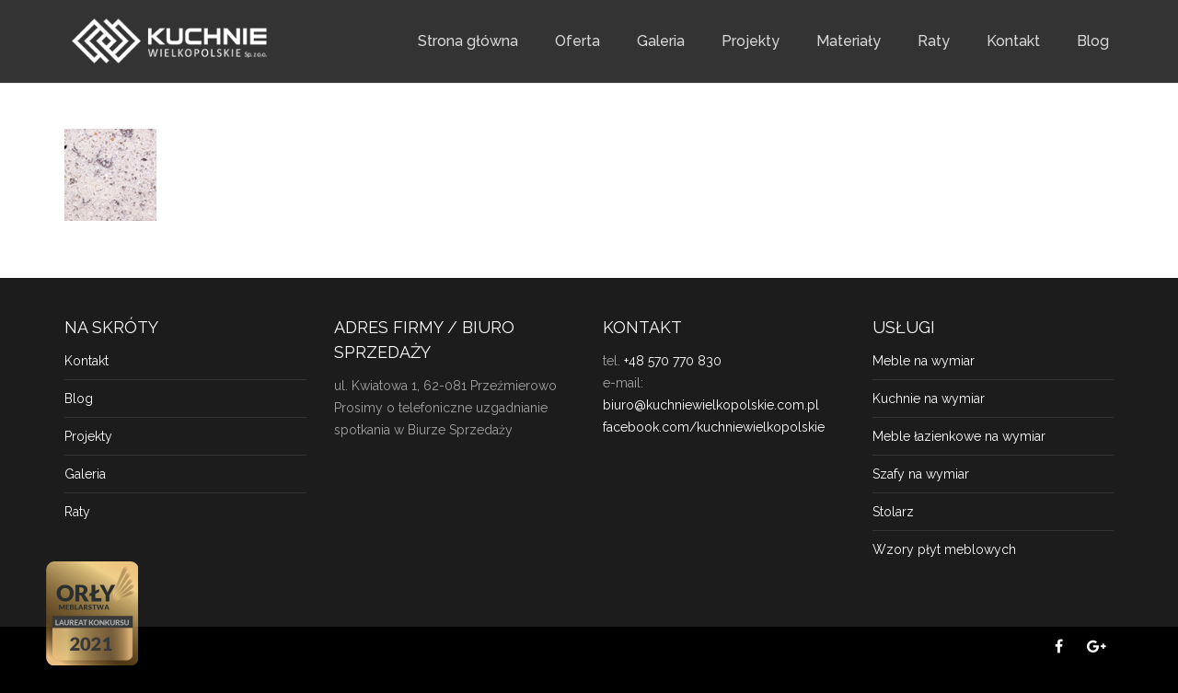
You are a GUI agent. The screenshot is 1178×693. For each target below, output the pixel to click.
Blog (1093, 41)
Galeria (661, 41)
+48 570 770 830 (673, 360)
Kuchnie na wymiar (928, 398)
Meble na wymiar (923, 360)
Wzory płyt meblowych (944, 549)
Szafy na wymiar (920, 474)
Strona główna (468, 41)
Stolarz (893, 511)
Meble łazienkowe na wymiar (958, 436)
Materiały (848, 41)
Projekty (751, 41)
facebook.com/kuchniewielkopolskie (714, 427)
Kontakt (1013, 41)
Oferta (577, 41)
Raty (934, 41)
